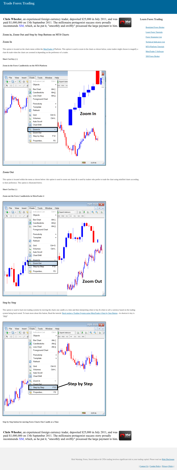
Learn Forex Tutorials (154, 32)
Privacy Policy (167, 466)
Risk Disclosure (168, 459)
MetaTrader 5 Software (155, 51)
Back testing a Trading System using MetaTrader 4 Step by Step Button (89, 313)
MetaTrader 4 (48, 49)
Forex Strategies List (154, 37)
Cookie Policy (155, 466)
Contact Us (144, 466)
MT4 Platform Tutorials (155, 47)
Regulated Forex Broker (155, 27)
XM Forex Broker (153, 56)
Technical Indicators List (155, 42)
